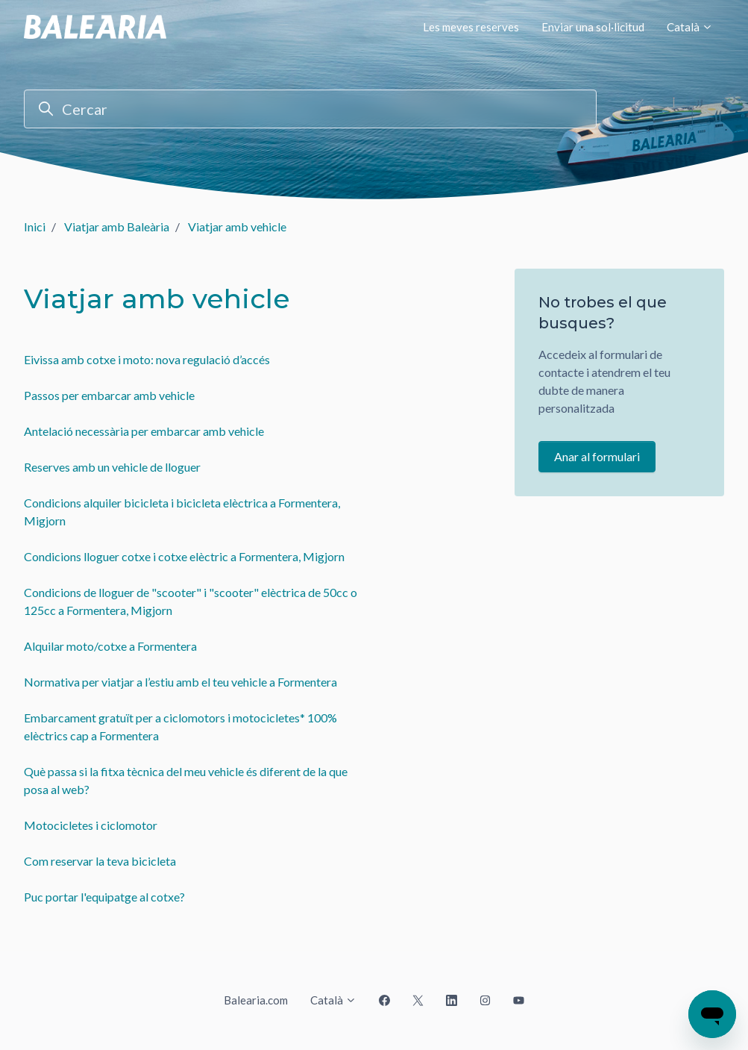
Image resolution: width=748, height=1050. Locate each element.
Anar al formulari (597, 456)
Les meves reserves (471, 27)
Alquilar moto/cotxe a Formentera (110, 646)
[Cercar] (310, 109)
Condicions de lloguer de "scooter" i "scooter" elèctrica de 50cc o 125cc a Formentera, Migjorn (190, 601)
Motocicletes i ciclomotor (90, 825)
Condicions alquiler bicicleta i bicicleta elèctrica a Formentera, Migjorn (182, 512)
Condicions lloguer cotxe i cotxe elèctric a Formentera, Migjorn (184, 556)
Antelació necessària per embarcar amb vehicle (144, 431)
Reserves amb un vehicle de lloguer (112, 467)
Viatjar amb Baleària (116, 226)
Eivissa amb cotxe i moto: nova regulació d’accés (147, 359)
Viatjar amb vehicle (237, 226)
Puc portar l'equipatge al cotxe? (104, 897)
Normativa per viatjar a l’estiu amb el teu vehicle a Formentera (180, 682)
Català (690, 27)
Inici (34, 226)
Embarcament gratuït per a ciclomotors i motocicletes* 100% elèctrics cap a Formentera (180, 726)
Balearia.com (256, 1000)
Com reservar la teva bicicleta (100, 861)
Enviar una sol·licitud (592, 27)
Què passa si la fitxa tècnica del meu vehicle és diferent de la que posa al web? (186, 780)
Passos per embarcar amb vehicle (109, 395)
